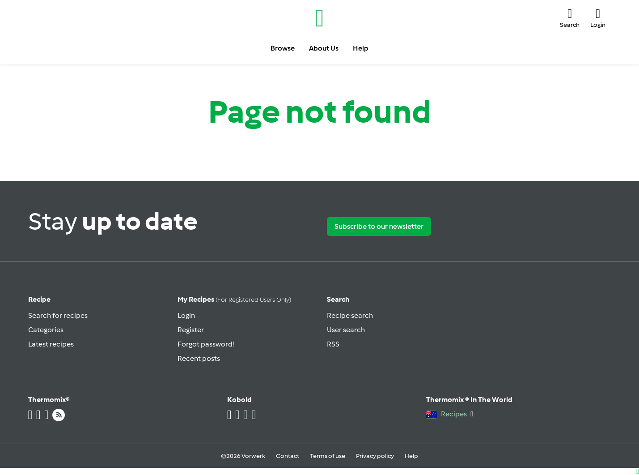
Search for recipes (58, 315)
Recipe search (350, 315)
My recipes (234, 299)
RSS (333, 344)
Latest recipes (51, 344)
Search (338, 299)
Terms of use (327, 456)
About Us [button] (324, 48)
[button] (570, 18)
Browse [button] (283, 48)
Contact (287, 456)
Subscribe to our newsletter (378, 226)
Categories (45, 329)
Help (411, 456)
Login (186, 315)
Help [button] (360, 48)
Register (191, 329)
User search (346, 329)
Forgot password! (206, 344)
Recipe (39, 299)
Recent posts (199, 358)
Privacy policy (375, 456)
